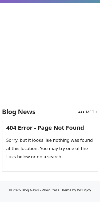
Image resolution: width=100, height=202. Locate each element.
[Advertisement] (50, 52)
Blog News (18, 111)
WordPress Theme (56, 190)
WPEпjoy (84, 190)
